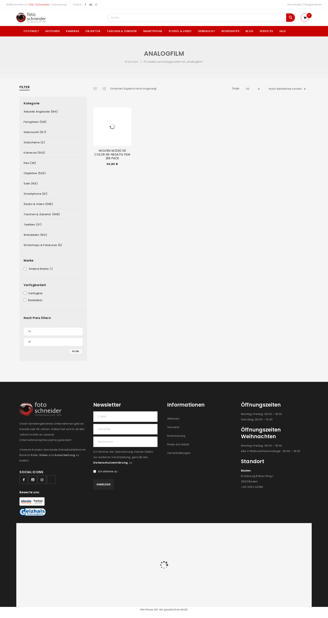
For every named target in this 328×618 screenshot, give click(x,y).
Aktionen (173, 419)
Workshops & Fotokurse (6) (43, 245)
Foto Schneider (39, 4)
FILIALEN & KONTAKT (253, 532)
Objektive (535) (35, 173)
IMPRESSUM (277, 532)
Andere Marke (39, 269)
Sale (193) (31, 183)
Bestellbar (35, 300)
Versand (173, 427)
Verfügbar (35, 293)
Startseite (131, 62)
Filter (75, 351)
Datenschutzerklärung (110, 463)
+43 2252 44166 (252, 487)
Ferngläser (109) (35, 122)
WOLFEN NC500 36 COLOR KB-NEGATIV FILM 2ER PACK (112, 154)
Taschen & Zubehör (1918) (42, 214)
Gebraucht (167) (35, 132)
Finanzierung (176, 436)
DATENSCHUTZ (299, 532)
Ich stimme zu (105, 471)
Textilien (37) (33, 225)
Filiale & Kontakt (178, 444)
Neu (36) (30, 163)
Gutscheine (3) (34, 142)
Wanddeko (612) (35, 235)
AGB (223, 532)
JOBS (232, 532)
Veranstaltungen (179, 453)
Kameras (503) (34, 153)
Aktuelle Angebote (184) (41, 112)
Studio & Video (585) (38, 204)
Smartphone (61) (35, 194)
